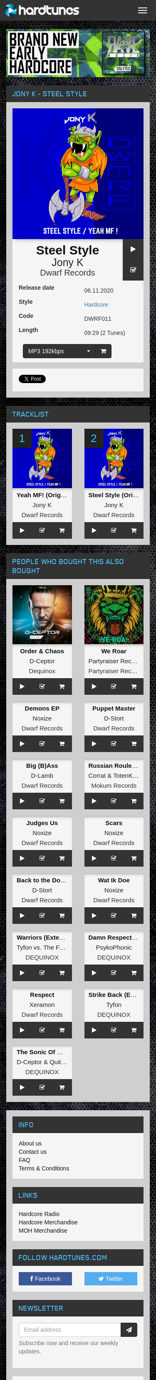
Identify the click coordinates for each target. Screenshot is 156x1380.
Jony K (67, 262)
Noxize (42, 718)
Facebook (45, 1278)
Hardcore (96, 304)
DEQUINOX (42, 957)
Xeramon (42, 1004)
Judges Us (42, 822)
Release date (36, 287)
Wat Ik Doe (114, 880)
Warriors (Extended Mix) (52, 937)
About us (30, 1143)
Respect (42, 994)
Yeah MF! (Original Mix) (51, 494)
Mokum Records (113, 785)
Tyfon (24, 947)
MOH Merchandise (43, 1230)
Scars (113, 822)
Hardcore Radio (39, 1214)
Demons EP (42, 708)
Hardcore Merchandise (48, 1222)
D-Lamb (42, 775)
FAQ (24, 1160)
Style (25, 301)
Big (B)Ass (42, 765)
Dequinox (42, 670)
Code (26, 316)
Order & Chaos (42, 651)
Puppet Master (113, 708)
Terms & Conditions (44, 1168)
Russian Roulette (114, 765)
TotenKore (127, 775)
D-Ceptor (42, 660)
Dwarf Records (67, 272)
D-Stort (114, 718)
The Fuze (56, 947)
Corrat (97, 775)
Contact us (33, 1151)
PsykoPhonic (114, 947)
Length (28, 330)
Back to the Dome (43, 880)
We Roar (113, 651)
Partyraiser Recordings (120, 660)
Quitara (60, 1061)
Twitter (111, 1278)
